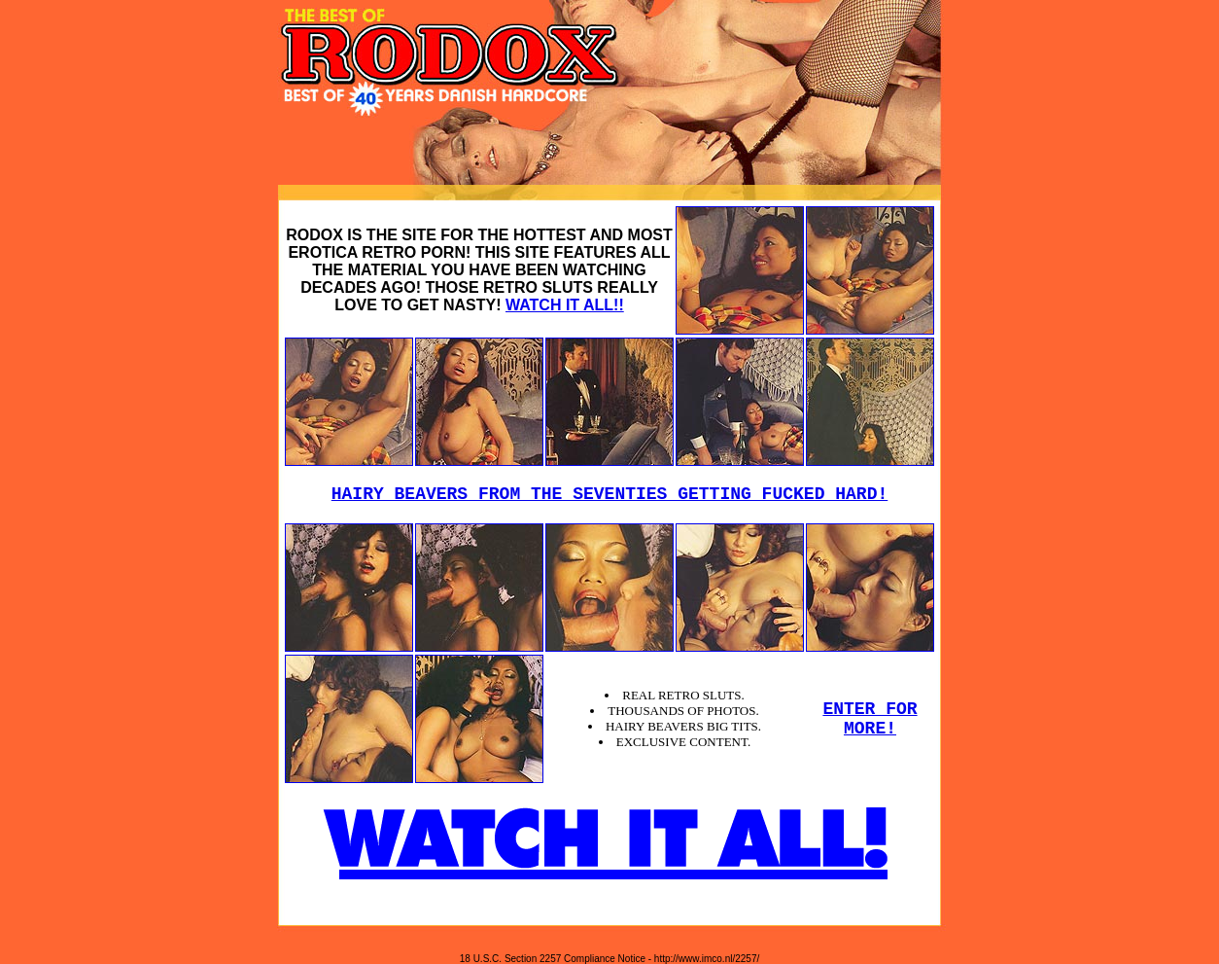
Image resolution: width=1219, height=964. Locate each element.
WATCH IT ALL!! (564, 305)
